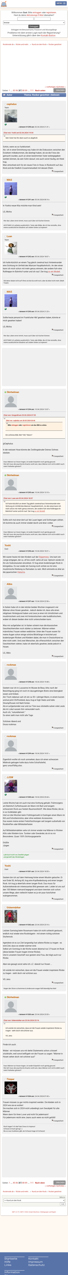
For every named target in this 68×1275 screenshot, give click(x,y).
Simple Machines (34, 1212)
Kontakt (33, 1258)
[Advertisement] (34, 67)
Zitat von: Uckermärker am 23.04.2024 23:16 (21, 1020)
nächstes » (61, 87)
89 (26, 90)
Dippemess (44, 557)
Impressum (35, 1261)
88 (23, 90)
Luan (9, 236)
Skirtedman (13, 392)
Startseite (10, 1258)
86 (17, 90)
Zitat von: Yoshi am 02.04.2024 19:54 (18, 133)
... (12, 90)
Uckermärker (14, 907)
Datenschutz (36, 1264)
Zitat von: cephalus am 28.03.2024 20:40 (20, 420)
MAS (9, 179)
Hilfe (7, 1261)
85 (14, 90)
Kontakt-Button (48, 35)
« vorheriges (50, 87)
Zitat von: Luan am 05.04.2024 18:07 (18, 498)
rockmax (11, 664)
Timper (10, 1079)
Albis (9, 584)
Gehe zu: (62, 1197)
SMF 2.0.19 (15, 1212)
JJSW (10, 777)
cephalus (12, 104)
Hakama (21, 572)
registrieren (51, 12)
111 (32, 90)
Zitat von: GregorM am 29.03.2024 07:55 (20, 415)
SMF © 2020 (24, 1212)
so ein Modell (54, 271)
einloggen (37, 12)
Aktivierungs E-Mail (35, 15)
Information (12, 1272)
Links (7, 1264)
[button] (61, 3)
